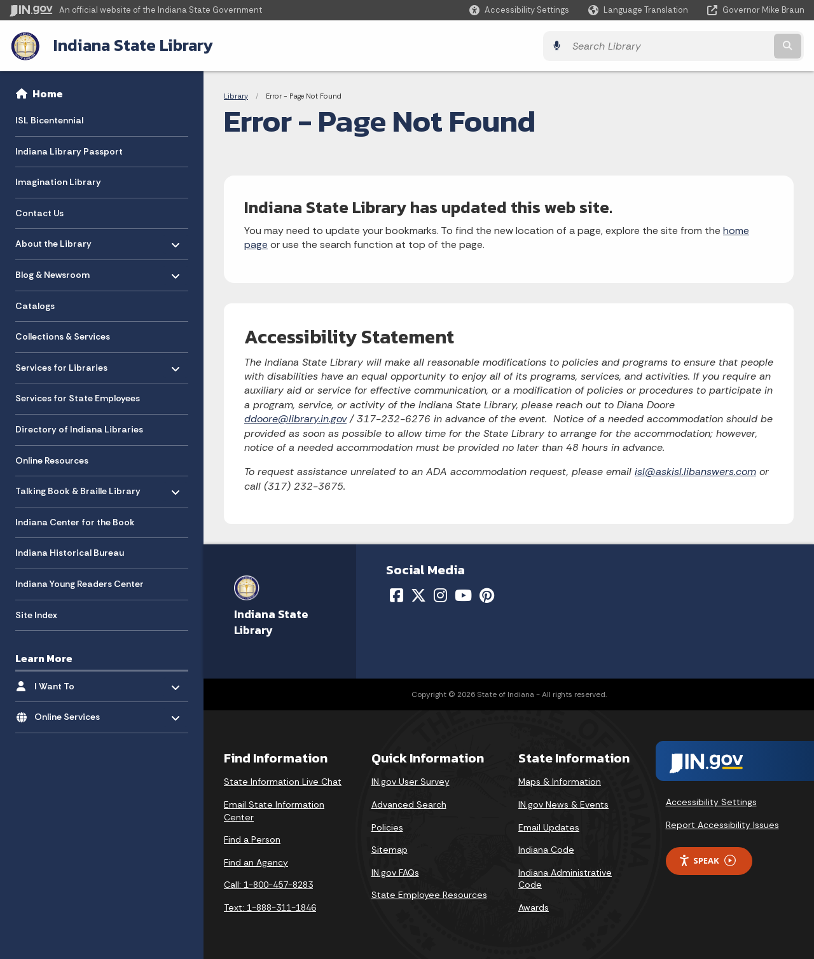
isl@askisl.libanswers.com (695, 471)
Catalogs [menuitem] (35, 305)
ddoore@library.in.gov (295, 418)
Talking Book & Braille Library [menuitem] (78, 487)
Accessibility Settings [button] (711, 801)
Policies (387, 826)
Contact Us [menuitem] (39, 212)
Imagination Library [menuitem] (58, 182)
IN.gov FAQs (395, 872)
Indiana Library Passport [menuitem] (69, 150)
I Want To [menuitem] (71, 682)
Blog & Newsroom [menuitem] (52, 271)
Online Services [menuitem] (71, 713)
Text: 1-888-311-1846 (270, 907)
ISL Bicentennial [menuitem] (49, 119)
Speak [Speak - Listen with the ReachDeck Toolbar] (707, 860)
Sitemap (389, 849)
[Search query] (707, 45)
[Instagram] (440, 594)
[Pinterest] (486, 594)
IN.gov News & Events (563, 804)
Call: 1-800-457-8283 (268, 884)
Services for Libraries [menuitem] (61, 364)
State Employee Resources (429, 894)
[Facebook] (396, 594)
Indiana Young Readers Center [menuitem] (79, 583)
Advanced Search (408, 804)
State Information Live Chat (282, 781)
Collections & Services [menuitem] (62, 336)
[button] (519, 10)
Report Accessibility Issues (722, 824)
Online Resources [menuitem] (51, 460)
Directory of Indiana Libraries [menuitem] (79, 428)
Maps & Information (559, 781)
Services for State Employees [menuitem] (77, 398)
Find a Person (252, 839)
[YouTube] (463, 594)
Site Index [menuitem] (36, 614)
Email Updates (548, 826)
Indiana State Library (132, 45)
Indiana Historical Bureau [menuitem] (69, 552)
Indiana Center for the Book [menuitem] (75, 521)
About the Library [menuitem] (53, 240)
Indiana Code (546, 849)
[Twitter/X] (418, 594)
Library (236, 95)
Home (47, 93)
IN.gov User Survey (410, 781)
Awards (533, 907)
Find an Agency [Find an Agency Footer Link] (256, 861)
